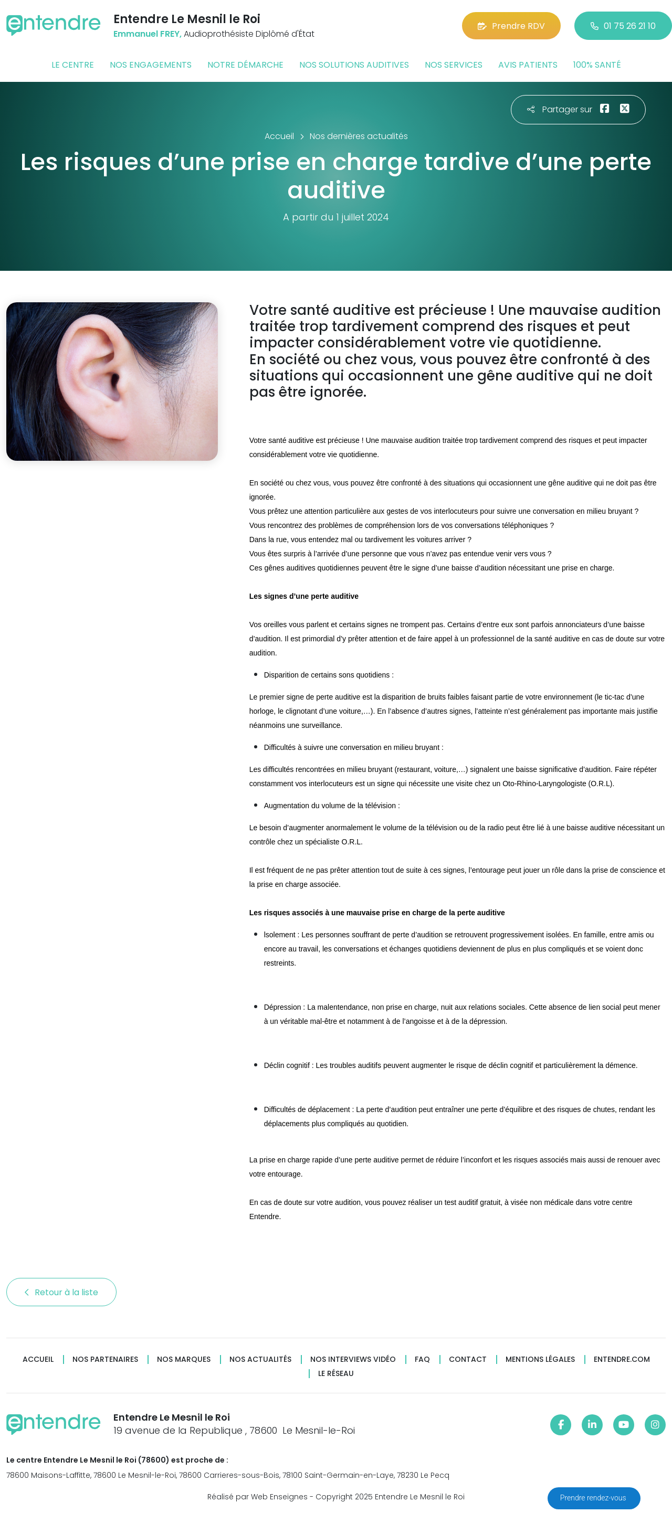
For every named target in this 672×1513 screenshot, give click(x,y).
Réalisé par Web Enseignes (257, 1496)
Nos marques (184, 1359)
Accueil (38, 1359)
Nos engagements (151, 65)
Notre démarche (245, 65)
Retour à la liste (61, 1292)
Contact (468, 1359)
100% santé (597, 65)
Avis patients (528, 65)
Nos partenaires (105, 1359)
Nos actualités (260, 1359)
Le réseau (336, 1373)
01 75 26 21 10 (623, 26)
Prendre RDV (511, 26)
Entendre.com (622, 1359)
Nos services (453, 65)
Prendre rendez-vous (594, 1498)
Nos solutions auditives (354, 65)
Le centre (72, 65)
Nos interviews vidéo (353, 1359)
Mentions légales (540, 1359)
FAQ (422, 1359)
